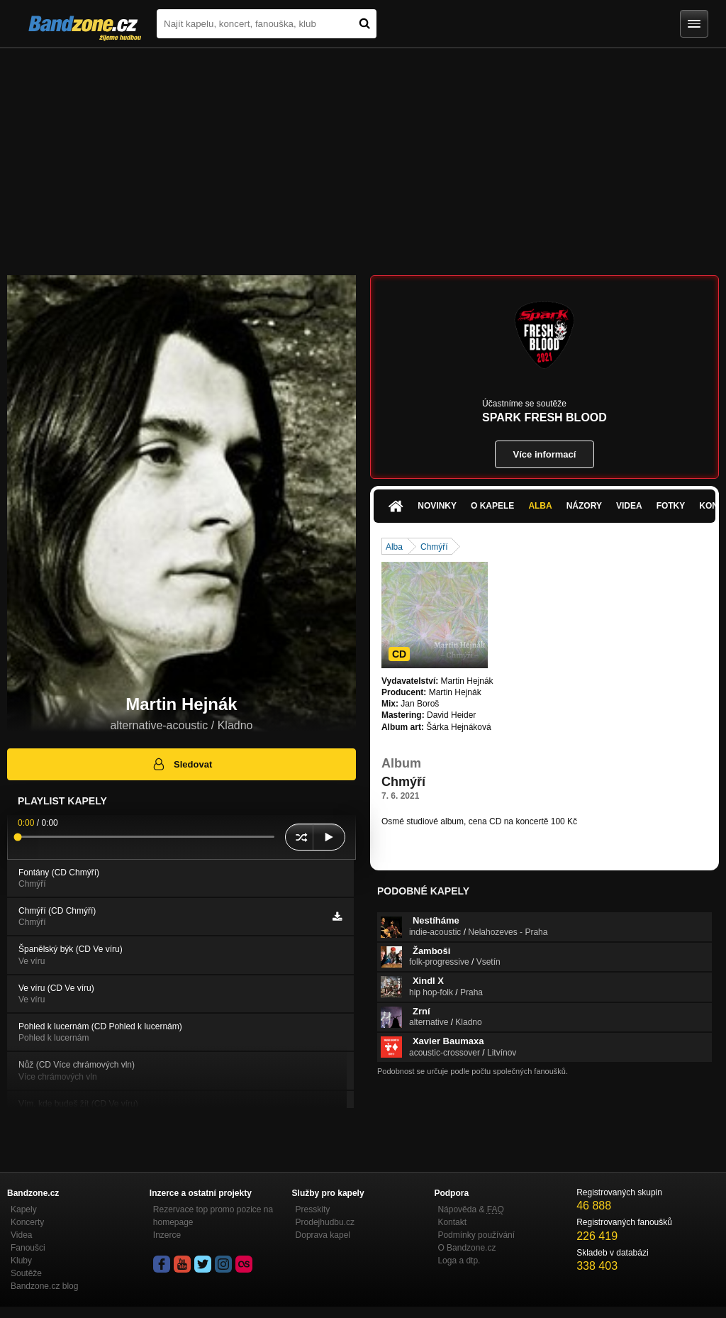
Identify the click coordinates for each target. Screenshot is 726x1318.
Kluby (21, 1261)
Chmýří (434, 547)
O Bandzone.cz (466, 1248)
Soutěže (26, 1273)
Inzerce (167, 1235)
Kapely (24, 1209)
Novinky (437, 506)
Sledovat (182, 764)
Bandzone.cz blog (44, 1286)
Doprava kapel (323, 1235)
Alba (540, 506)
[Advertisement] (363, 154)
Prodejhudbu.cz (325, 1222)
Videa (629, 506)
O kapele (492, 506)
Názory (584, 506)
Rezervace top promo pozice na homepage (213, 1216)
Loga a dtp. (458, 1261)
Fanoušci (28, 1248)
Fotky (671, 506)
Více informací (544, 454)
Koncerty (27, 1222)
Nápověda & (470, 1209)
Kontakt (452, 1222)
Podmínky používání (476, 1235)
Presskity (313, 1209)
